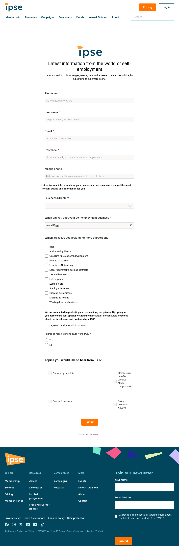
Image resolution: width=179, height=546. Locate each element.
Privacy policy (13, 517)
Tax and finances (58, 274)
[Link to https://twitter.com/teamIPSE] (21, 525)
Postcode (51, 150)
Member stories (14, 500)
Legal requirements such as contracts (69, 270)
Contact (82, 500)
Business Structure (57, 198)
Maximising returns (59, 297)
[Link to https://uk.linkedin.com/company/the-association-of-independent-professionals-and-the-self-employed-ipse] (28, 525)
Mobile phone (53, 169)
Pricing (9, 494)
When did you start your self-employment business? (78, 217)
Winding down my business (64, 302)
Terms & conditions (34, 517)
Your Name (121, 479)
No (51, 344)
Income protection (59, 260)
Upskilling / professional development (69, 256)
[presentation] (135, 529)
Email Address (123, 497)
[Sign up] (89, 422)
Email (48, 131)
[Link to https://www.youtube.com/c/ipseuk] (35, 525)
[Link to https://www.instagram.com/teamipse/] (14, 525)
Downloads (35, 487)
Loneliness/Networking (61, 265)
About (81, 494)
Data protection (76, 517)
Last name (51, 112)
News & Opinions (88, 487)
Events (82, 480)
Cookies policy (56, 517)
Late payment (57, 279)
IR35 (52, 246)
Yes (51, 340)
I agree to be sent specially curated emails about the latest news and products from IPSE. (145, 516)
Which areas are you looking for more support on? (76, 237)
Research (59, 487)
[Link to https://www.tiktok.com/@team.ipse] (42, 525)
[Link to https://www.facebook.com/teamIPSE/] (7, 525)
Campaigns (60, 480)
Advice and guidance (60, 251)
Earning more (56, 283)
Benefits (9, 487)
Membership (12, 480)
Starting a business (59, 288)
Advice (33, 480)
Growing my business (61, 293)
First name (51, 93)
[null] (89, 112)
